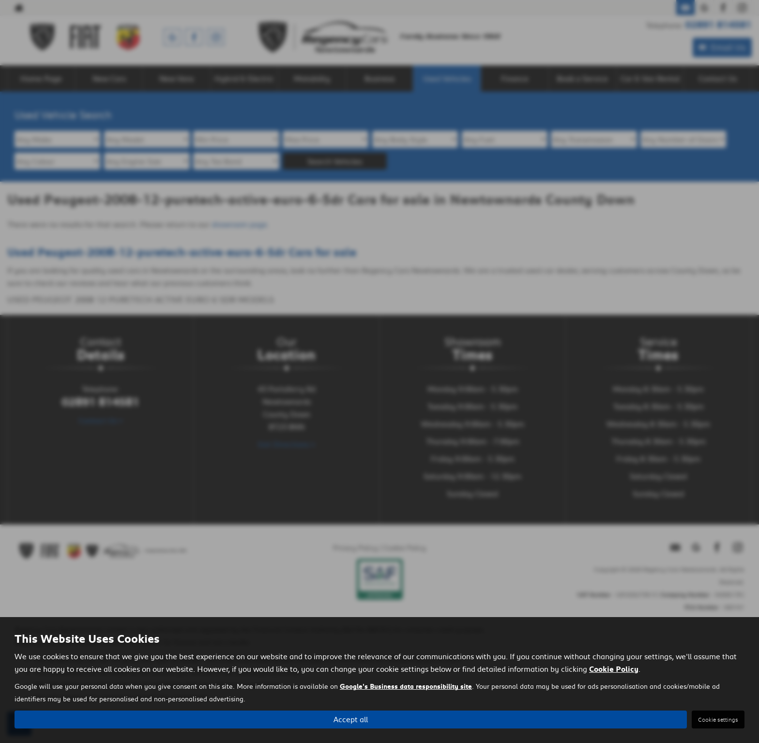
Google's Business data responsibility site (406, 686)
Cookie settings (718, 719)
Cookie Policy (613, 669)
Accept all (351, 719)
